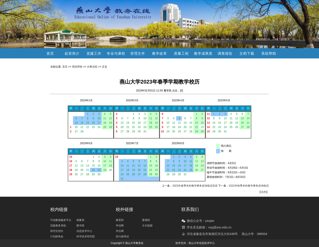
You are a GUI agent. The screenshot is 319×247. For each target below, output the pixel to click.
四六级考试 (122, 236)
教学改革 (159, 53)
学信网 (120, 225)
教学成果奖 (203, 53)
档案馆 (80, 220)
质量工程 (181, 53)
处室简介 (72, 53)
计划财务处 (56, 236)
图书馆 (80, 225)
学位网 (120, 231)
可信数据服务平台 (60, 220)
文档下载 (246, 53)
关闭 (263, 192)
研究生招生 (56, 231)
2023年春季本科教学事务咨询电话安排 (195, 185)
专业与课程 (116, 53)
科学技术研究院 (85, 236)
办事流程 (92, 66)
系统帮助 (268, 53)
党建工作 (94, 53)
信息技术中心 (84, 231)
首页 (50, 53)
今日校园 (147, 225)
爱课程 (146, 220)
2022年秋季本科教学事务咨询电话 (249, 185)
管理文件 (137, 53)
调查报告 (225, 53)
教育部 (120, 220)
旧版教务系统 (58, 225)
